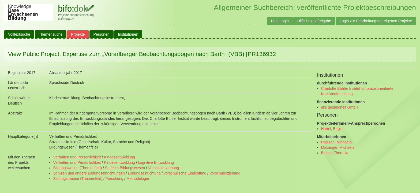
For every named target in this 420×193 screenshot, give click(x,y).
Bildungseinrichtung (144, 173)
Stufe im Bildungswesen (125, 168)
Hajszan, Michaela (336, 142)
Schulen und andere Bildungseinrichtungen (89, 173)
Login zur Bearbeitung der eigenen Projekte (376, 21)
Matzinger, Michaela (338, 147)
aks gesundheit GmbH (339, 107)
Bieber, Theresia (334, 153)
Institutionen (128, 34)
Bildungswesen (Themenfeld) (77, 168)
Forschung (114, 178)
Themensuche (51, 34)
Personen (101, 34)
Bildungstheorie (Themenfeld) (78, 178)
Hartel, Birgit (331, 129)
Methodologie (137, 178)
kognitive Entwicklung (156, 162)
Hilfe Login (280, 21)
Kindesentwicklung (119, 157)
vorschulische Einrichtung (185, 173)
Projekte (78, 34)
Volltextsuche (19, 34)
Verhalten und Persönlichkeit (77, 157)
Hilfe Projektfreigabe (314, 21)
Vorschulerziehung (163, 168)
